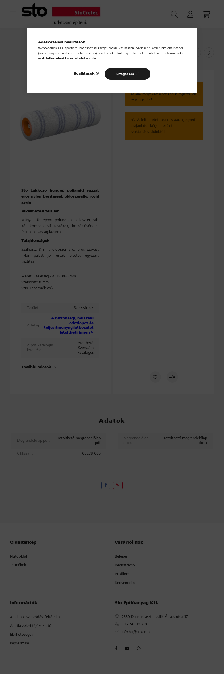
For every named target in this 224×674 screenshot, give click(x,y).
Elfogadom (125, 74)
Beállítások (84, 74)
